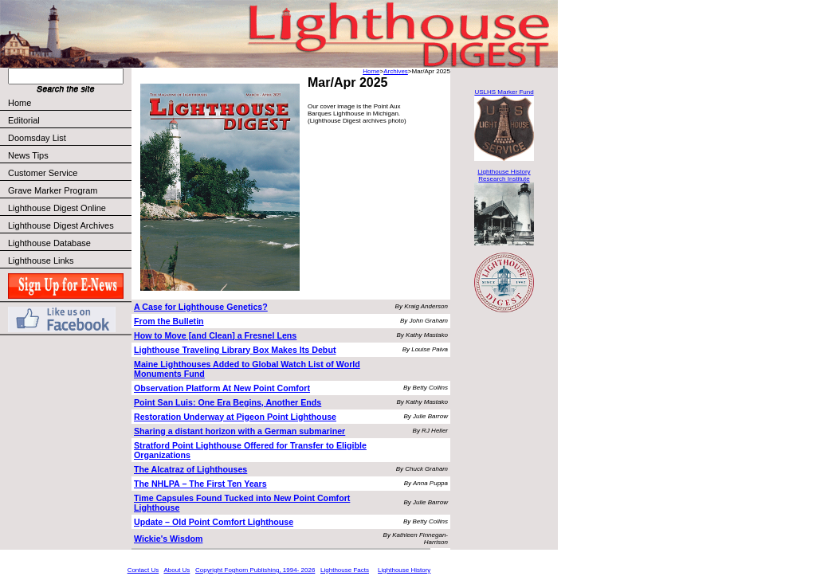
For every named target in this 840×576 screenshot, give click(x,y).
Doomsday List (37, 138)
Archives (395, 71)
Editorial (69, 120)
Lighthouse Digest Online (57, 208)
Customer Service (69, 173)
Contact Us (143, 570)
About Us (176, 570)
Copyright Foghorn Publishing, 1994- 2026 (255, 570)
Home (19, 103)
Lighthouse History (404, 570)
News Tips (28, 155)
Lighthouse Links (41, 260)
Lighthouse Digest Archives (61, 225)
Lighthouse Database (49, 243)
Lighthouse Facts (344, 570)
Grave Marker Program (52, 190)
